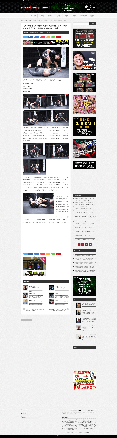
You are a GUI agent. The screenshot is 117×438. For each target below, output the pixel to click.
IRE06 (50, 32)
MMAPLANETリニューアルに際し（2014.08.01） (79, 432)
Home (22, 20)
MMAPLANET (61, 435)
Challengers (90, 410)
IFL (74, 412)
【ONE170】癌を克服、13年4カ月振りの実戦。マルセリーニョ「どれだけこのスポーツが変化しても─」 (36, 303)
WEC (80, 410)
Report (26, 20)
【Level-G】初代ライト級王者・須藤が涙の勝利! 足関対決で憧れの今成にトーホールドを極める (61, 303)
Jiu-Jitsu (92, 412)
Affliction (63, 410)
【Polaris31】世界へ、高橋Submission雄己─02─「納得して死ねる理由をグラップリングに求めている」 (36, 289)
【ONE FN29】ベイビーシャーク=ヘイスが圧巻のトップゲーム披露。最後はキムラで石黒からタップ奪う (62, 288)
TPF (63, 413)
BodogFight (68, 410)
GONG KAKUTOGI (87, 412)
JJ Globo (29, 20)
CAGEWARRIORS (80, 412)
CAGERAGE (72, 413)
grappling (71, 412)
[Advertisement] (46, 238)
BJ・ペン (67, 413)
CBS (76, 412)
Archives (23, 416)
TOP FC (68, 412)
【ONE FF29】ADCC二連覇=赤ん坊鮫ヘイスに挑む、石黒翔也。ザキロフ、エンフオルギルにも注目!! (36, 296)
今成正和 (42, 32)
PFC (75, 413)
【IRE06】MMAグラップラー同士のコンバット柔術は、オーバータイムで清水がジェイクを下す (57, 310)
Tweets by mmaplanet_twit (27, 409)
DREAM (71, 410)
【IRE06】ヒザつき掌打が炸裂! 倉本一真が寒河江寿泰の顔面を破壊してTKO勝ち (35, 310)
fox (77, 410)
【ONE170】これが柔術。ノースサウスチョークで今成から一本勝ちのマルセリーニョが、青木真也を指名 (62, 296)
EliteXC (75, 410)
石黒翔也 (46, 32)
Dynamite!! (64, 412)
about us (84, 410)
